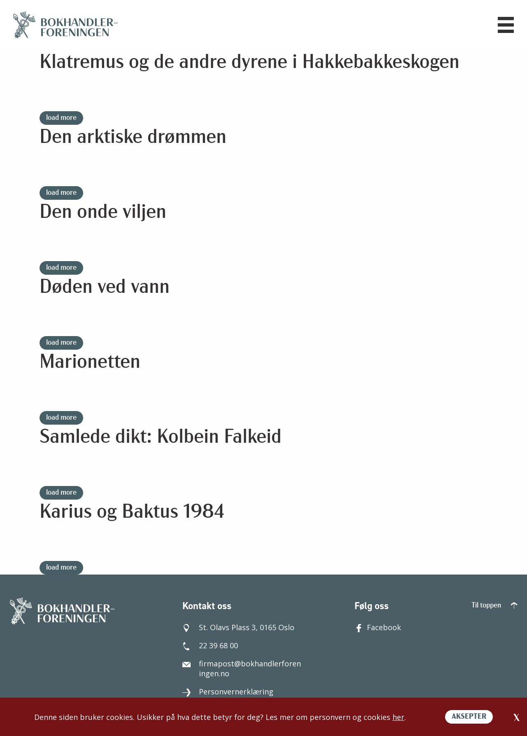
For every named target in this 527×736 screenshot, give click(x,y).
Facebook (377, 627)
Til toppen (494, 606)
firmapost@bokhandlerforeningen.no (241, 668)
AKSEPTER (469, 717)
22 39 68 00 (210, 645)
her (398, 717)
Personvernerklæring (227, 691)
